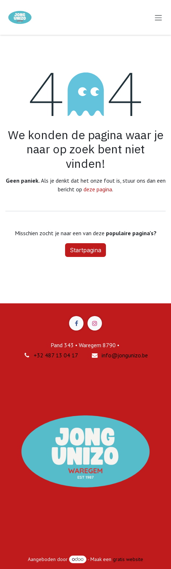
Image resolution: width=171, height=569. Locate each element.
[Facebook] (76, 323)
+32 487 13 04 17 (56, 355)
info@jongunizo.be (125, 355)
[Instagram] (94, 323)
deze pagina (98, 189)
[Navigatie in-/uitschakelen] (158, 17)
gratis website (128, 559)
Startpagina (85, 250)
